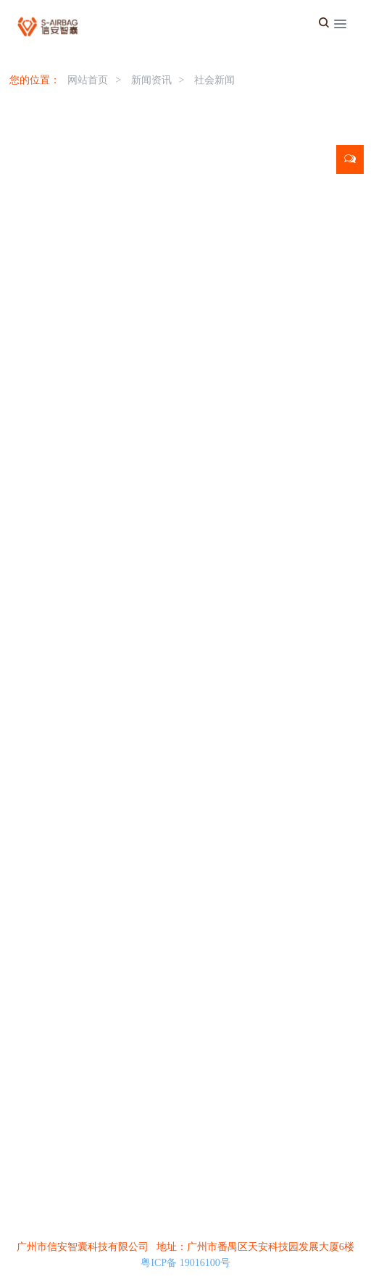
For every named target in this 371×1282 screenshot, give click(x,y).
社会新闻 (214, 80)
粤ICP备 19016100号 (185, 1262)
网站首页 (87, 80)
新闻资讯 (151, 80)
